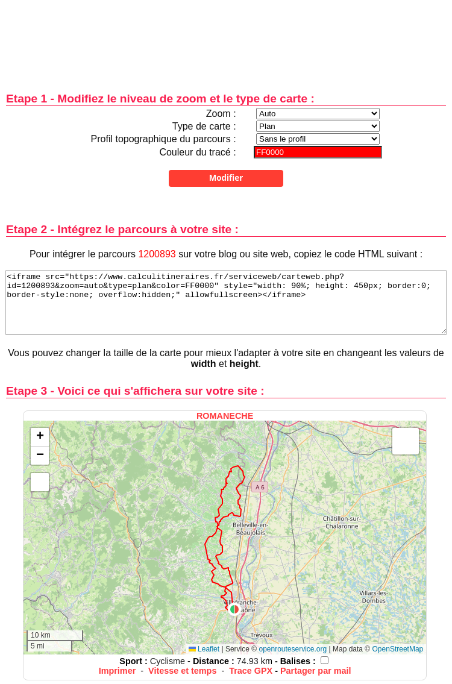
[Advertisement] (226, 37)
